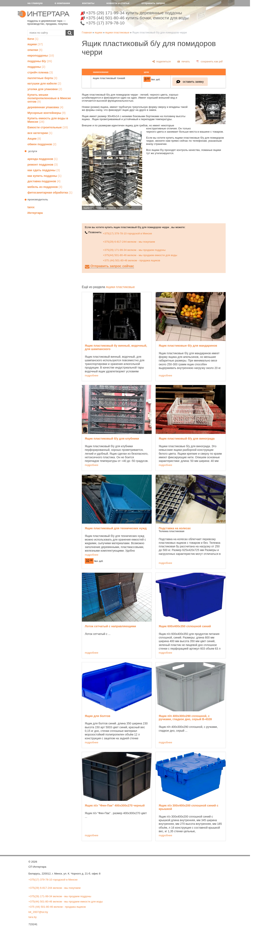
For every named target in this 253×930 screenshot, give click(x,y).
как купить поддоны (45, 175)
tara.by (33, 917)
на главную (35, 3)
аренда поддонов (43, 159)
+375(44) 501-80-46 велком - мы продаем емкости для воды (140, 255)
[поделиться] (161, 61)
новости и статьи (117, 3)
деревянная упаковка (45, 107)
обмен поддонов (42, 144)
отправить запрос (153, 3)
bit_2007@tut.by (38, 912)
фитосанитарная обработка (50, 192)
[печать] (183, 61)
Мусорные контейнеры (47, 112)
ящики (35, 44)
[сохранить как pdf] (209, 61)
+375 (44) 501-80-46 (134, 17)
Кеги (33, 38)
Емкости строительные (48, 127)
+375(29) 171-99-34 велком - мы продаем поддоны (134, 249)
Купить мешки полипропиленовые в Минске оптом (49, 98)
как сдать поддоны (44, 170)
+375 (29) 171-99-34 (131, 12)
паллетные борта (42, 78)
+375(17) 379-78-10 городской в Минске (127, 233)
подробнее (91, 375)
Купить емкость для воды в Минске (48, 120)
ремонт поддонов (43, 164)
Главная (87, 32)
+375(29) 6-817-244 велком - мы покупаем (129, 241)
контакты (88, 3)
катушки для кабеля (44, 83)
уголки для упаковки (45, 89)
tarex (31, 207)
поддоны (36, 66)
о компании (62, 3)
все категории (40, 133)
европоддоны (41, 55)
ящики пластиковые (117, 32)
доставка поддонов (44, 181)
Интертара (35, 212)
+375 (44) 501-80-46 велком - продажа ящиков (131, 260)
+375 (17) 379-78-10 (102, 23)
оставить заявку (193, 81)
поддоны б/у (40, 61)
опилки (35, 49)
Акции (34, 138)
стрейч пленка (40, 72)
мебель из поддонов (45, 186)
